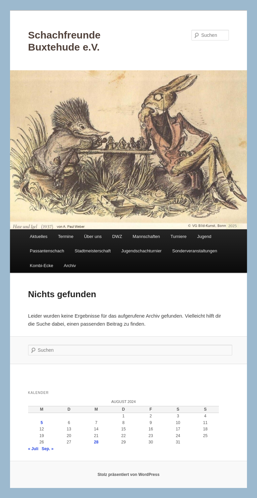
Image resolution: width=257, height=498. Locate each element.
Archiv (70, 265)
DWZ (117, 236)
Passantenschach (47, 250)
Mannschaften (146, 236)
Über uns (93, 236)
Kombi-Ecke (41, 265)
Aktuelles (39, 236)
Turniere (179, 236)
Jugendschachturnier (141, 250)
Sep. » (48, 448)
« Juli (33, 448)
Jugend (204, 236)
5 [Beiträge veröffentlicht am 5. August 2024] (41, 422)
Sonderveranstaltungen (194, 250)
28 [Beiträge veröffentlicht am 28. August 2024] (96, 442)
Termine (65, 236)
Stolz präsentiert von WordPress (128, 474)
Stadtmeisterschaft (93, 250)
